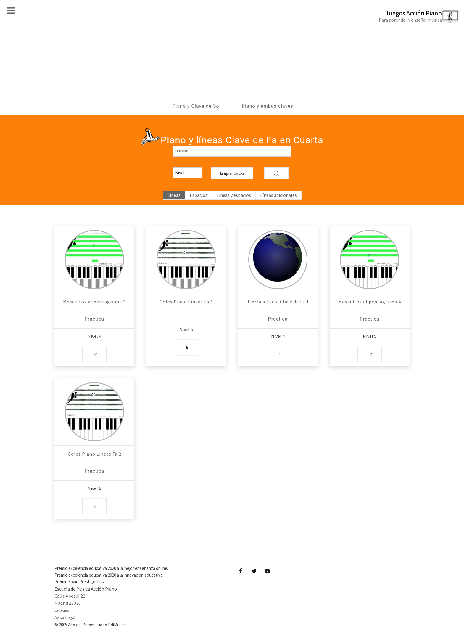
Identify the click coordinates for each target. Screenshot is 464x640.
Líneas (174, 195)
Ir (95, 353)
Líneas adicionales (278, 195)
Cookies (61, 610)
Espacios (198, 195)
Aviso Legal (64, 617)
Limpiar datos (232, 173)
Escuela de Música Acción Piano (85, 589)
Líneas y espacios (234, 195)
